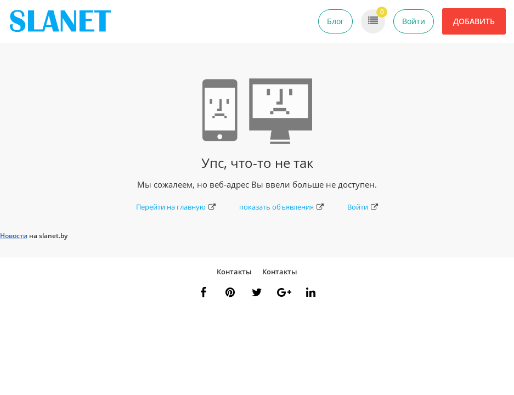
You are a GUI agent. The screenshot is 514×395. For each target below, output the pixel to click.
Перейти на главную (176, 207)
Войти (413, 21)
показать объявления (281, 207)
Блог (335, 21)
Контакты (234, 271)
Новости (13, 235)
